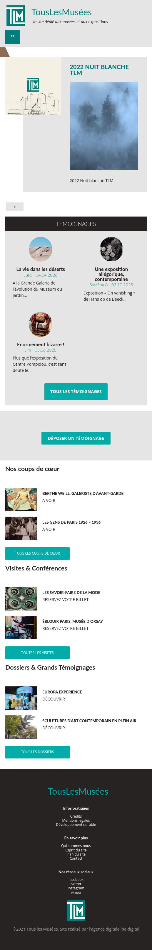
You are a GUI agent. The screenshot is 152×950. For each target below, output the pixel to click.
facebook (76, 879)
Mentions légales (76, 820)
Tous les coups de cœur (37, 553)
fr (13, 36)
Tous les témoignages (76, 391)
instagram (76, 888)
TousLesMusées (61, 11)
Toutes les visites (37, 652)
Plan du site (76, 854)
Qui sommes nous (76, 845)
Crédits (76, 816)
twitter (76, 883)
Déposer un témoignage (76, 438)
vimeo (76, 892)
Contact (76, 858)
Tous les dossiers (37, 751)
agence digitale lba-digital (115, 929)
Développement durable (76, 824)
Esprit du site (76, 850)
